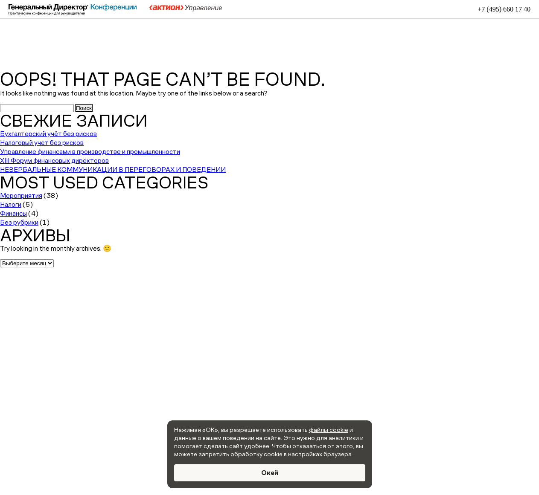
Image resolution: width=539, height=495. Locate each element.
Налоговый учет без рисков (42, 142)
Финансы (13, 213)
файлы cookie (328, 430)
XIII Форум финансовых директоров (54, 160)
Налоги (10, 204)
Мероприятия (21, 195)
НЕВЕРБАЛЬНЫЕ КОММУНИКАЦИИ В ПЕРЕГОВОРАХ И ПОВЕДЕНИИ (113, 169)
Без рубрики (19, 222)
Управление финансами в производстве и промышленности (90, 151)
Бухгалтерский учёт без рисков (48, 133)
